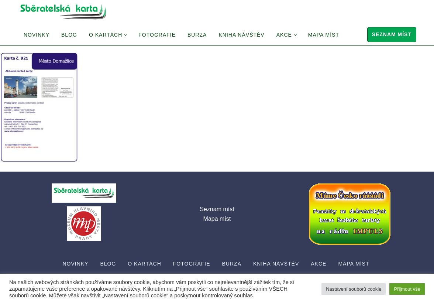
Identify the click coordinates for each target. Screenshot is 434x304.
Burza (197, 35)
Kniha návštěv (241, 35)
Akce (284, 35)
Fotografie (157, 35)
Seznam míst (391, 34)
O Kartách (105, 35)
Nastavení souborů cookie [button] (353, 289)
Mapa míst (323, 35)
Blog (69, 35)
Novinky (36, 35)
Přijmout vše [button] (407, 289)
